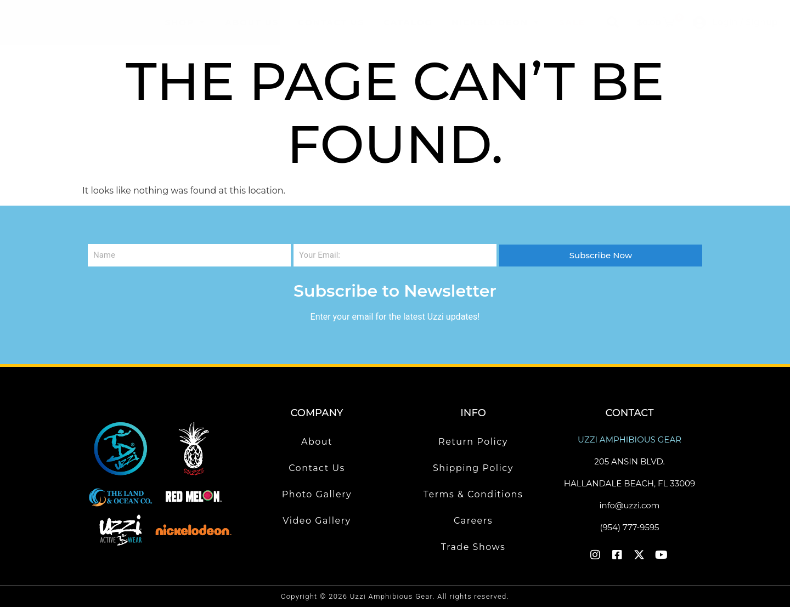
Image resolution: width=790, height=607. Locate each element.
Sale (572, 22)
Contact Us (331, 22)
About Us (252, 22)
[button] (613, 22)
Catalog (407, 22)
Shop (185, 22)
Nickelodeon (496, 22)
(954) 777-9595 (629, 527)
